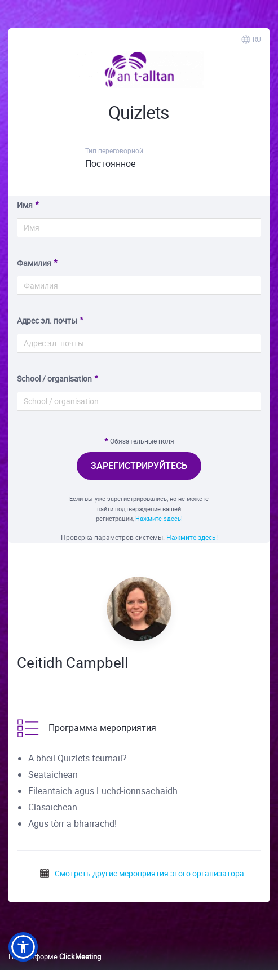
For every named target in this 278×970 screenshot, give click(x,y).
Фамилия (34, 263)
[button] (23, 947)
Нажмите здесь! (159, 518)
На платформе (54, 956)
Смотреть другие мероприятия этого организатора (141, 873)
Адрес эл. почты (47, 320)
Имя (25, 205)
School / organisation (54, 378)
